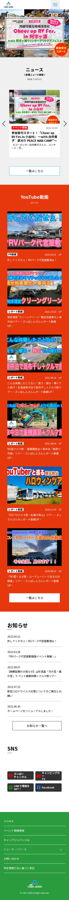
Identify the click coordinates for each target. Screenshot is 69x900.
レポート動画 (15, 311)
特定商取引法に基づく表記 (19, 868)
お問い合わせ (11, 858)
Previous (4, 124)
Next (64, 124)
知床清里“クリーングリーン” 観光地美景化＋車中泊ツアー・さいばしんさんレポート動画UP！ (34, 321)
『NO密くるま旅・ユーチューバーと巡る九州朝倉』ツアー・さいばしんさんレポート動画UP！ (33, 581)
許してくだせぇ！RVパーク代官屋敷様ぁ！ (32, 260)
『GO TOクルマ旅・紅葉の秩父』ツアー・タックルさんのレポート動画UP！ (34, 517)
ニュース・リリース (15, 849)
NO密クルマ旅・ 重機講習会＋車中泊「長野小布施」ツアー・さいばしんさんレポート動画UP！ (34, 453)
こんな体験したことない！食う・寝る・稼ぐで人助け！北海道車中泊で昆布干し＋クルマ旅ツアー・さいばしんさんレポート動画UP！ (34, 387)
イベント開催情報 (14, 830)
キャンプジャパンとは (16, 840)
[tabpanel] (34, 33)
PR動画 (12, 254)
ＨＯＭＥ (9, 821)
